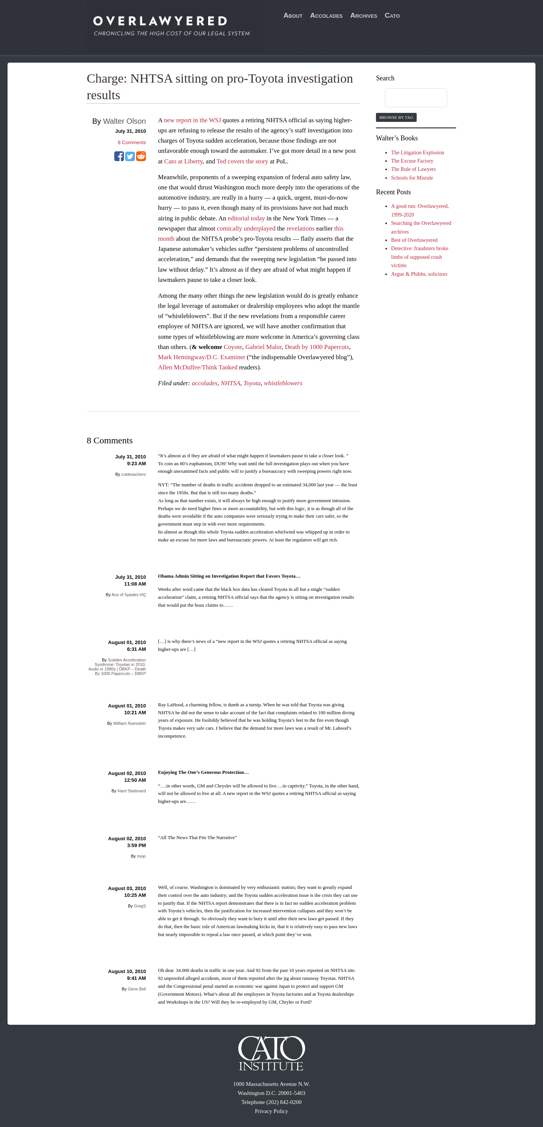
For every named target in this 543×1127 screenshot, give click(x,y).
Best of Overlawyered (414, 240)
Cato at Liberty (183, 161)
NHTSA (230, 383)
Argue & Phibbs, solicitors (419, 274)
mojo (141, 856)
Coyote (233, 347)
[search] (409, 98)
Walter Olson (124, 121)
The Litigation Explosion (417, 152)
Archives (363, 15)
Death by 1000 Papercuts (317, 347)
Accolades (326, 15)
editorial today (246, 218)
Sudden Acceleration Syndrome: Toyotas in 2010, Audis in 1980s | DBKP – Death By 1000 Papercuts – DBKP (117, 667)
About (293, 15)
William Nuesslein (129, 723)
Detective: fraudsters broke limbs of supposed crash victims (419, 257)
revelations (301, 228)
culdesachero (133, 474)
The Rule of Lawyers (413, 169)
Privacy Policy (271, 1111)
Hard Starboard (132, 791)
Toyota (252, 383)
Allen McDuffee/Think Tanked (198, 367)
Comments (132, 142)
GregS (140, 906)
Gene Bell (137, 989)
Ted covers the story (242, 161)
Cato (392, 15)
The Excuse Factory (412, 161)
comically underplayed (246, 228)
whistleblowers (283, 383)
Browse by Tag (396, 117)
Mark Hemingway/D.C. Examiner (201, 357)
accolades (205, 383)
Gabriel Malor (263, 347)
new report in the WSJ (192, 120)
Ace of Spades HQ (129, 594)
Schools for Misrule (412, 178)
